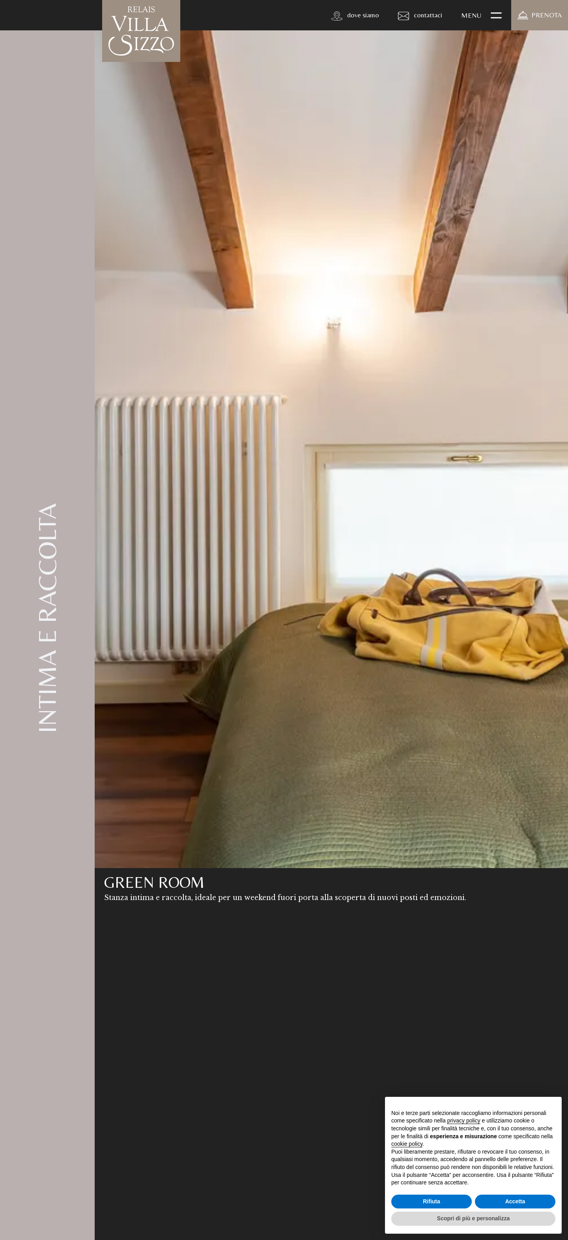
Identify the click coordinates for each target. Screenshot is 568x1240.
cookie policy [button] (406, 1144)
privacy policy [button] (463, 1120)
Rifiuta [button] (431, 1201)
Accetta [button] (515, 1201)
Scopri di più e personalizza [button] (473, 1218)
